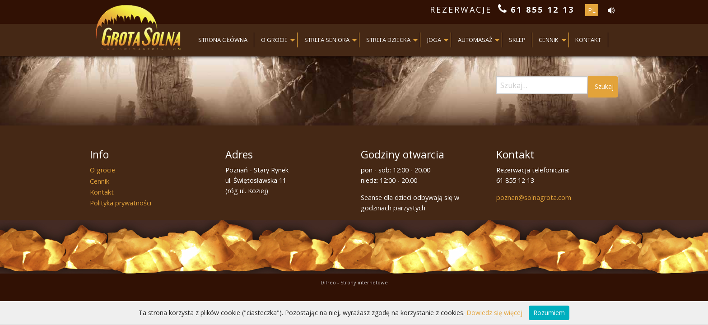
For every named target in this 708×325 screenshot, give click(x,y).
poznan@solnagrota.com (533, 197)
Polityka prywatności (120, 203)
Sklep (517, 40)
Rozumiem (549, 312)
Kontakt (588, 40)
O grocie (274, 40)
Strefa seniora (326, 40)
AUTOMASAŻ (475, 40)
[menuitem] (223, 39)
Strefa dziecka (388, 40)
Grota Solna (138, 29)
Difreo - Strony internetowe (354, 282)
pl (592, 10)
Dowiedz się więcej (494, 312)
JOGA (434, 40)
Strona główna (222, 40)
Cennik (549, 40)
